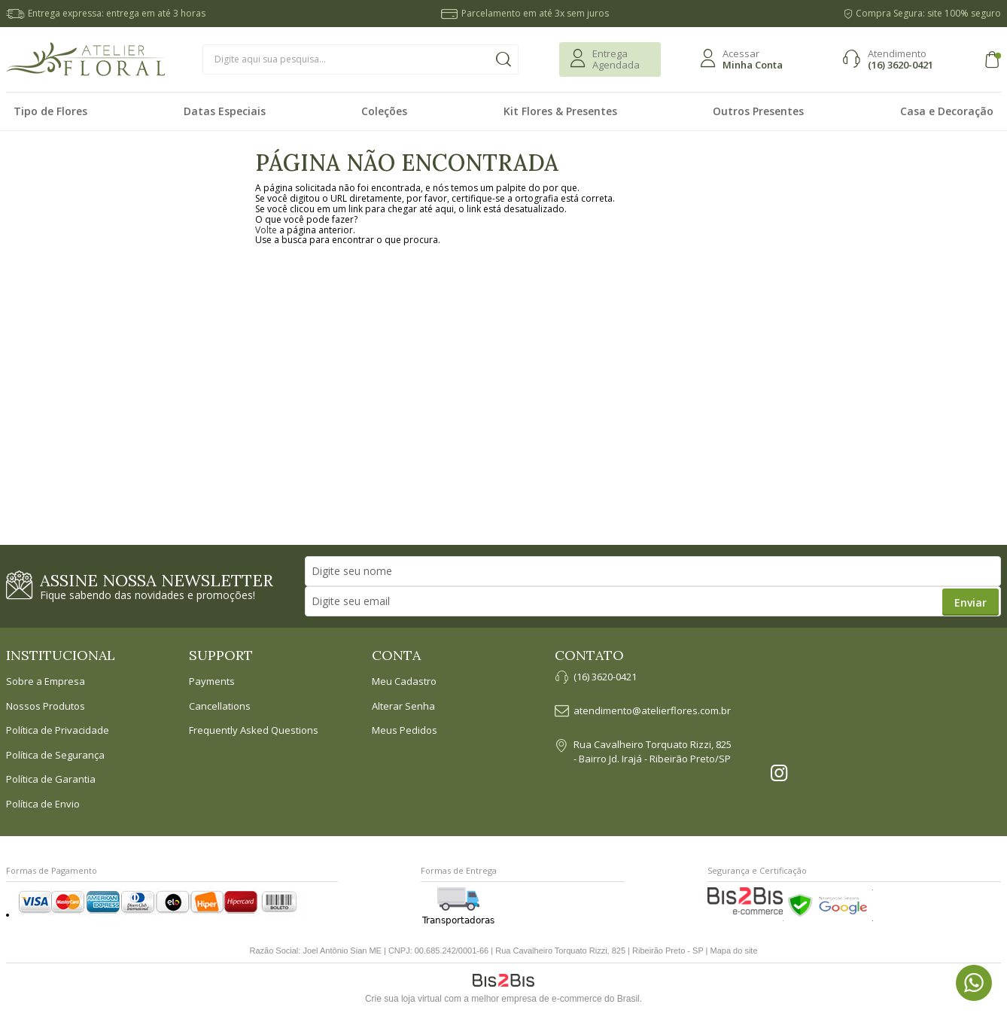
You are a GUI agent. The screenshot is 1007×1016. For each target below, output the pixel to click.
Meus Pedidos (404, 731)
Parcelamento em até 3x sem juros (535, 13)
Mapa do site (734, 950)
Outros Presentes (758, 111)
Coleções (384, 111)
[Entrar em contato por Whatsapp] (974, 983)
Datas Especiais (225, 111)
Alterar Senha (403, 707)
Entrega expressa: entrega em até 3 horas (116, 13)
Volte (266, 230)
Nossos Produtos (45, 707)
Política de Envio (43, 805)
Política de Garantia (51, 780)
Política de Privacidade (57, 731)
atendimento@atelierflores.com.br (652, 711)
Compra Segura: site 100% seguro (928, 13)
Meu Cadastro (404, 682)
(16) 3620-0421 (900, 64)
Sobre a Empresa (45, 682)
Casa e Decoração (946, 111)
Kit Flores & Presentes (560, 111)
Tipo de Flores (50, 111)
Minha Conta (753, 64)
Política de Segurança (55, 756)
